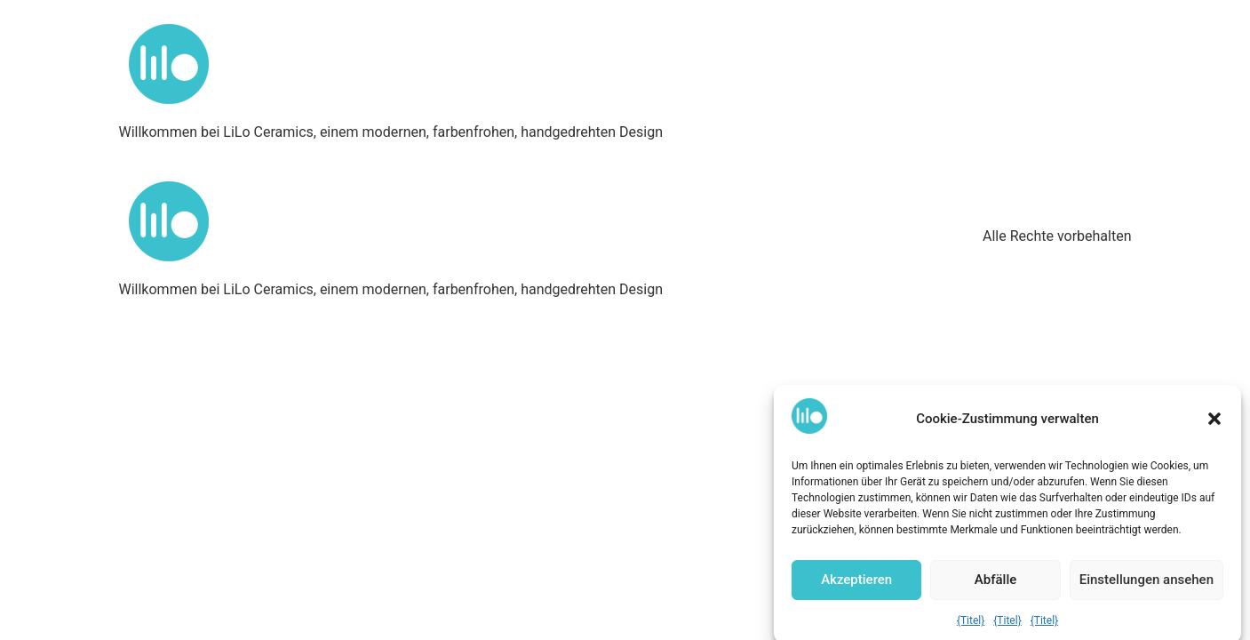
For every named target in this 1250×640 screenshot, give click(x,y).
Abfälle (995, 583)
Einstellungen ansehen (1146, 583)
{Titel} (970, 623)
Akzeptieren (856, 583)
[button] (1214, 422)
